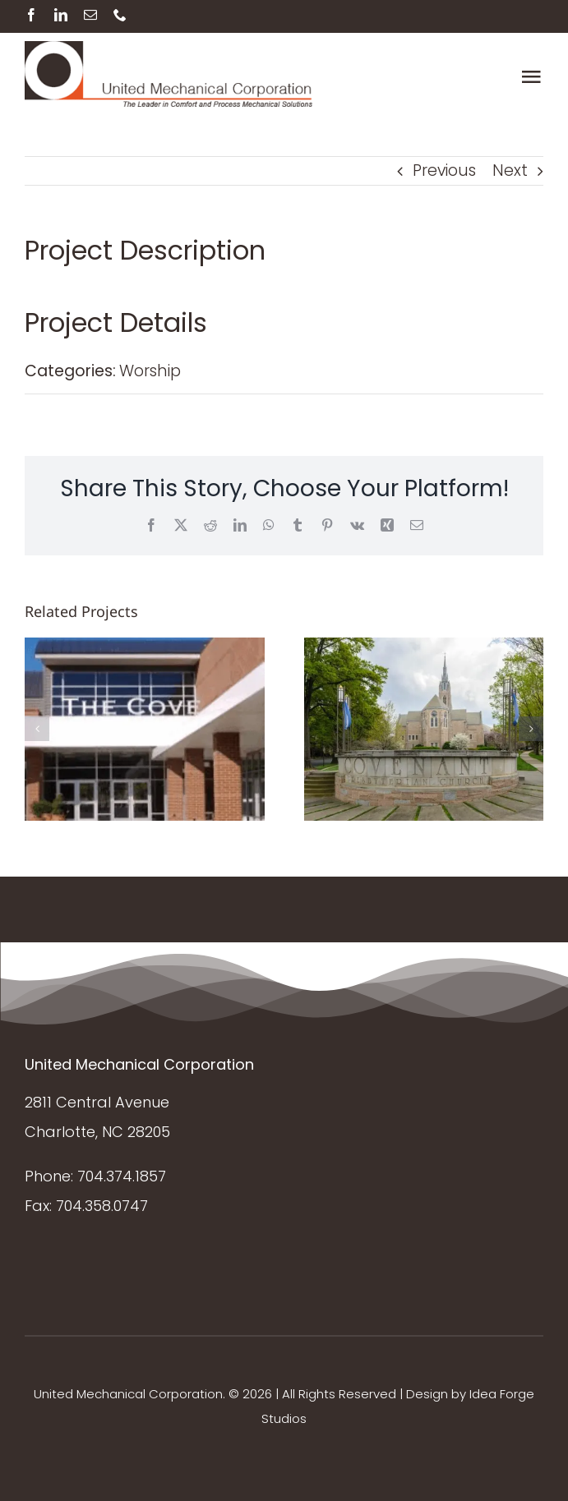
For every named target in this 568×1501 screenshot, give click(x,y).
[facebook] (31, 14)
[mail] (90, 14)
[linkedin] (60, 14)
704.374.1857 (121, 1176)
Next (510, 170)
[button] (37, 728)
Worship (150, 371)
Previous (444, 170)
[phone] (120, 14)
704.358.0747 (102, 1205)
